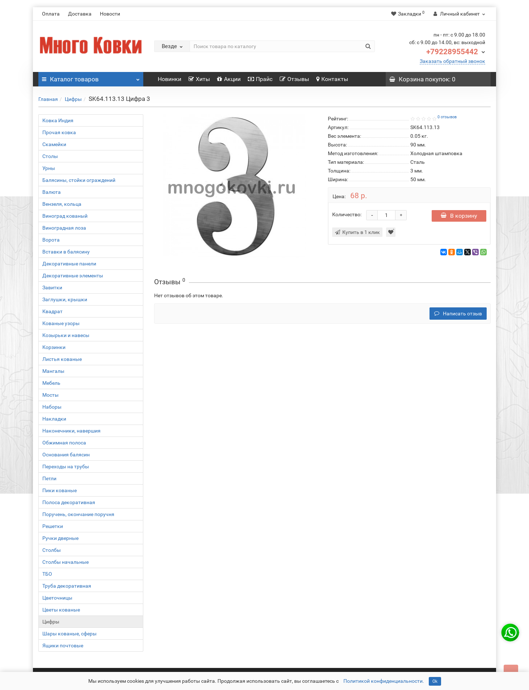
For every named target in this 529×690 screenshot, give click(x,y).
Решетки (52, 526)
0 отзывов (447, 117)
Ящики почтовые (62, 645)
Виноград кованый (65, 216)
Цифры (73, 99)
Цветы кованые (61, 610)
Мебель (51, 383)
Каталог (91, 77)
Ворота (51, 240)
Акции (229, 79)
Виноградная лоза (64, 228)
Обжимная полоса (64, 443)
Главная (48, 99)
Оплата (51, 14)
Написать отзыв (458, 313)
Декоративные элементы (72, 275)
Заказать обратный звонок (452, 61)
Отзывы (294, 79)
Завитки (52, 287)
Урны (48, 168)
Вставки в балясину (66, 252)
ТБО (47, 574)
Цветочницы (57, 598)
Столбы (51, 550)
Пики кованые (59, 490)
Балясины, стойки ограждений (78, 180)
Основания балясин (66, 454)
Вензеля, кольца (61, 204)
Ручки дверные (60, 538)
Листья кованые (62, 359)
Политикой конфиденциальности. (383, 681)
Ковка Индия (57, 120)
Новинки (169, 79)
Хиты (199, 79)
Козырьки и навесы (65, 335)
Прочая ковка (59, 132)
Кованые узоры (61, 323)
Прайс (260, 79)
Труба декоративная (66, 586)
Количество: (346, 214)
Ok (434, 681)
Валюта (51, 192)
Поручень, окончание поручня (78, 514)
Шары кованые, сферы (69, 633)
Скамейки (54, 144)
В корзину (459, 215)
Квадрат (52, 311)
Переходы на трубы (65, 466)
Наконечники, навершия (71, 431)
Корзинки (53, 347)
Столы (50, 156)
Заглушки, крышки (64, 299)
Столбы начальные (65, 562)
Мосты (50, 395)
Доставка (80, 14)
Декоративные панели (69, 264)
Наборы (52, 407)
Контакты (332, 79)
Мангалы (53, 371)
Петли (49, 478)
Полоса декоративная (68, 502)
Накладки (54, 419)
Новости (110, 14)
